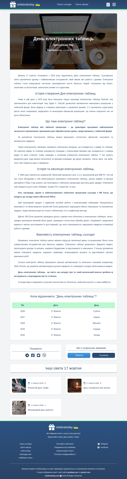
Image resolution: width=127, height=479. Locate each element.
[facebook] (33, 355)
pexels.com (85, 472)
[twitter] (38, 355)
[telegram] (27, 355)
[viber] (44, 355)
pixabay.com (73, 472)
